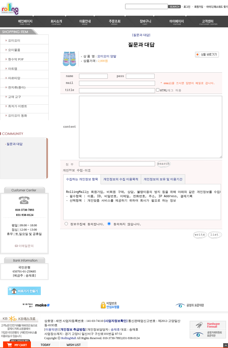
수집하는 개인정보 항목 (82, 179)
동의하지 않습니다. (124, 224)
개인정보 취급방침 (72, 329)
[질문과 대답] (141, 35)
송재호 (115, 329)
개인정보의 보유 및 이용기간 (163, 179)
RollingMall (68, 338)
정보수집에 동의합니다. (85, 224)
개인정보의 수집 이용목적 (120, 179)
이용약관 (51, 329)
